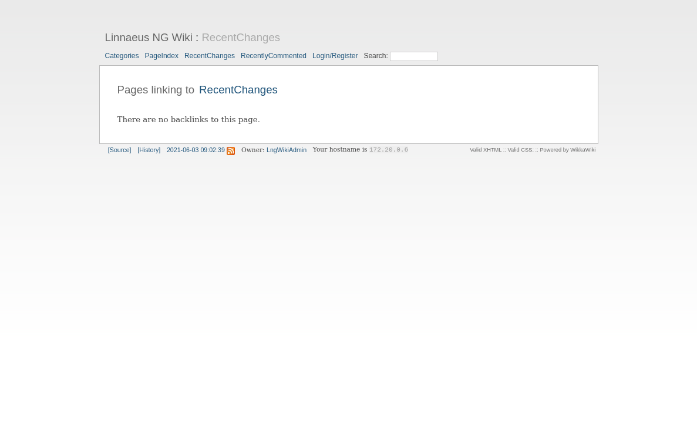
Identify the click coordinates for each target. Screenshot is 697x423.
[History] (148, 149)
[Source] (120, 149)
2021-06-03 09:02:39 (196, 149)
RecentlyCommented (274, 56)
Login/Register (335, 56)
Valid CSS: (521, 150)
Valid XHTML (485, 150)
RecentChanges (240, 37)
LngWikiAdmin (287, 149)
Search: (376, 56)
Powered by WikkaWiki (567, 150)
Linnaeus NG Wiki (149, 37)
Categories (122, 56)
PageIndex (162, 56)
